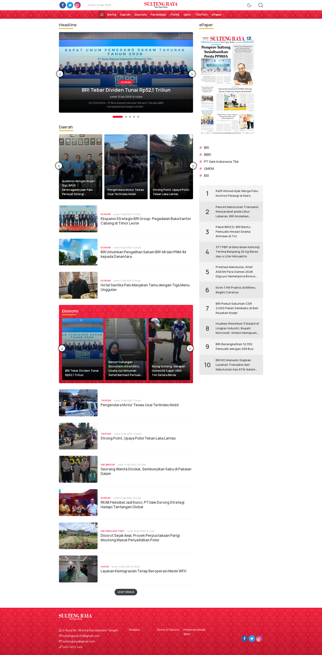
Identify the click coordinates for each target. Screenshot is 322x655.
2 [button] (126, 117)
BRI (206, 147)
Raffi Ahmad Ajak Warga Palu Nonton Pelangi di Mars (237, 193)
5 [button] (138, 117)
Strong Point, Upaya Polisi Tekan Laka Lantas (171, 192)
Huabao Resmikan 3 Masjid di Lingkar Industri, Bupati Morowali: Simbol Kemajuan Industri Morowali (237, 328)
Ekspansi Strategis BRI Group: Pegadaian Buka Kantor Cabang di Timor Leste (146, 221)
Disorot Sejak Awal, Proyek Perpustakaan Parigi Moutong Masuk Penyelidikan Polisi (140, 537)
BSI (206, 175)
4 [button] (134, 117)
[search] (260, 5)
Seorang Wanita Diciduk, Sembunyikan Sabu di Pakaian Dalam (146, 471)
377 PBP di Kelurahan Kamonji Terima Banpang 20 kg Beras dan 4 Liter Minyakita (238, 251)
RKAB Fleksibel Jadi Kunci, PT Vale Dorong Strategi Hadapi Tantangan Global (142, 504)
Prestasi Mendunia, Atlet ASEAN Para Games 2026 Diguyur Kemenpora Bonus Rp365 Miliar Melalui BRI (235, 272)
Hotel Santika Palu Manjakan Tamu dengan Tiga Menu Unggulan (145, 287)
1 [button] (118, 117)
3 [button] (130, 117)
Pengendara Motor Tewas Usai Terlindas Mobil (125, 192)
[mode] (249, 5)
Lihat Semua (126, 592)
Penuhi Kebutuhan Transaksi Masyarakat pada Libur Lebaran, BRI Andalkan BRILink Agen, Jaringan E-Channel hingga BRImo (237, 212)
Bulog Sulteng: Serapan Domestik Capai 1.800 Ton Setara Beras (168, 370)
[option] (126, 72)
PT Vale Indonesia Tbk (221, 161)
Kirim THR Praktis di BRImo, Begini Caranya (236, 289)
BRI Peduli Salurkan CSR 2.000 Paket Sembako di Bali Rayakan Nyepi (237, 308)
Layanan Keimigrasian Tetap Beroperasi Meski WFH (143, 571)
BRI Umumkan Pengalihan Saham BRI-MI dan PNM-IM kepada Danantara (143, 254)
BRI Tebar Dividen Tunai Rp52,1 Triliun (126, 90)
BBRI (207, 154)
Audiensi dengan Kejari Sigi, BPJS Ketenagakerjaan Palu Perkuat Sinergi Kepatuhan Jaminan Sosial (80, 187)
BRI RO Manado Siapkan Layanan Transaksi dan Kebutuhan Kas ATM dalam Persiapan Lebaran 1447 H (235, 365)
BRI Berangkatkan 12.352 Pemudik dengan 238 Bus (234, 346)
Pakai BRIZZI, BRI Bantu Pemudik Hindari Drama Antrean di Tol (233, 231)
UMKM (209, 168)
